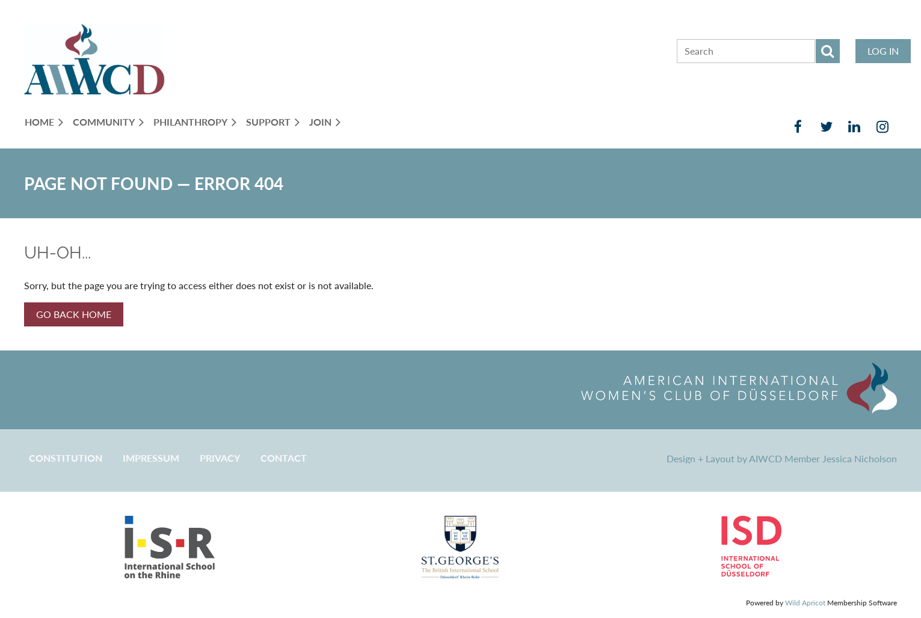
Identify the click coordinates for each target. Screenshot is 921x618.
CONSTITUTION (65, 458)
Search (828, 51)
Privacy (220, 458)
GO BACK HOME (73, 314)
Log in (883, 51)
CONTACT (283, 458)
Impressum (151, 458)
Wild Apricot (805, 602)
